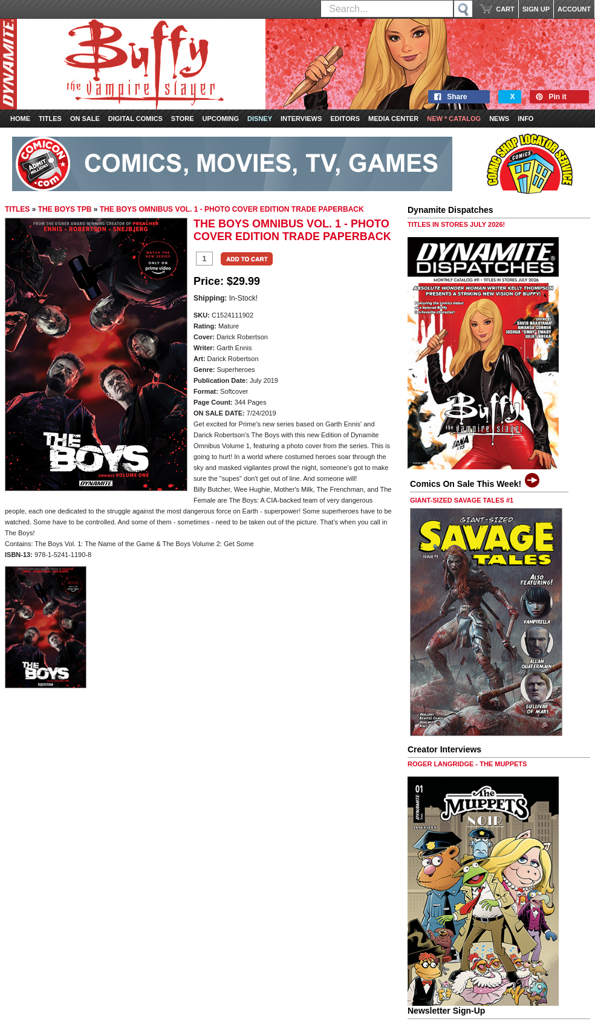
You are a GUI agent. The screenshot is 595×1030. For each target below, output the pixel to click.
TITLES (17, 209)
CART (505, 9)
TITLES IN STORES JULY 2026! (456, 224)
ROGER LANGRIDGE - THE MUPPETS (467, 764)
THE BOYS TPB (65, 209)
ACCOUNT (574, 9)
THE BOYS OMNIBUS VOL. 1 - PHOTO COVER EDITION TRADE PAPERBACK (232, 209)
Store (182, 118)
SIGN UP (536, 9)
